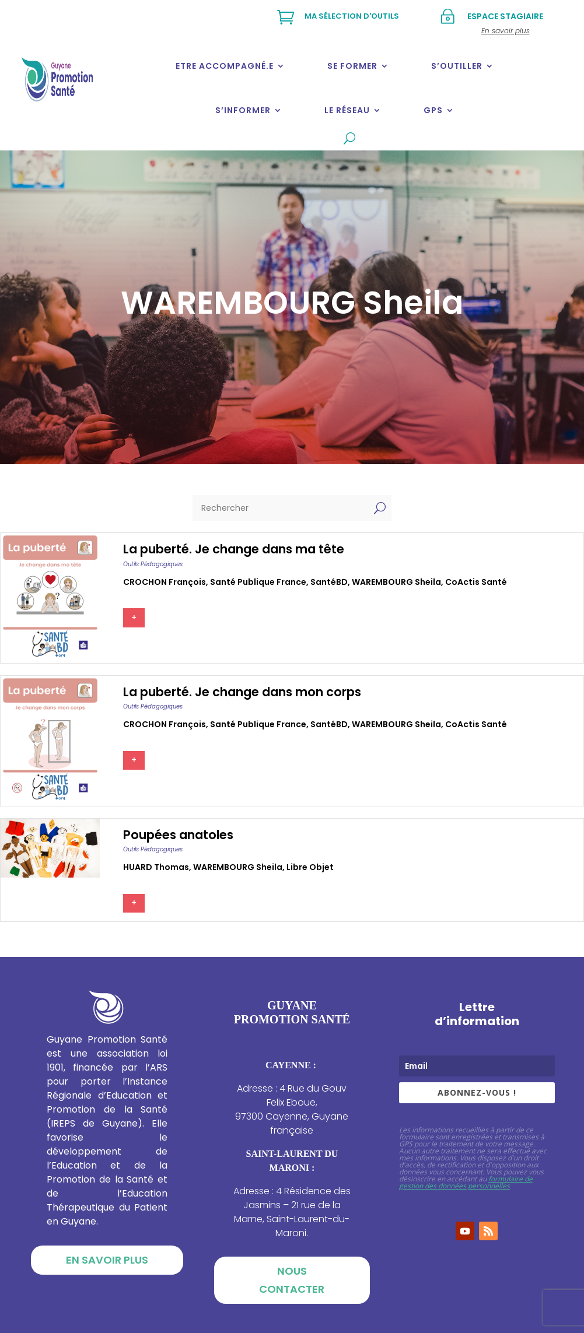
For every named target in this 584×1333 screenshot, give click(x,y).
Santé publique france (258, 582)
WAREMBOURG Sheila (396, 582)
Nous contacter (291, 1280)
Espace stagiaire (505, 16)
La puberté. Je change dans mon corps (242, 691)
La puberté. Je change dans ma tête (233, 549)
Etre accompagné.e (225, 66)
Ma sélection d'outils (352, 16)
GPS (433, 110)
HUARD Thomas (156, 867)
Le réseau (347, 110)
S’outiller (456, 66)
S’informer (243, 110)
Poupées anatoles (178, 834)
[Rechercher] (280, 508)
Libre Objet (310, 867)
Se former (352, 66)
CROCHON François (164, 582)
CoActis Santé (476, 582)
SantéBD (329, 582)
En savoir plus (107, 1260)
